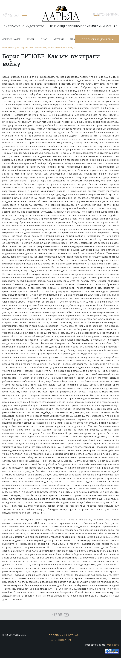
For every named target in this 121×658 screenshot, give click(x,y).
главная (6, 47)
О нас (44, 39)
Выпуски (15, 47)
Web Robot (113, 644)
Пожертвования (60, 639)
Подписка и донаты (96, 39)
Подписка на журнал (64, 635)
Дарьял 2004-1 (28, 47)
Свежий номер (11, 39)
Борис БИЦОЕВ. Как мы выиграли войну (54, 47)
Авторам (58, 39)
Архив (31, 39)
